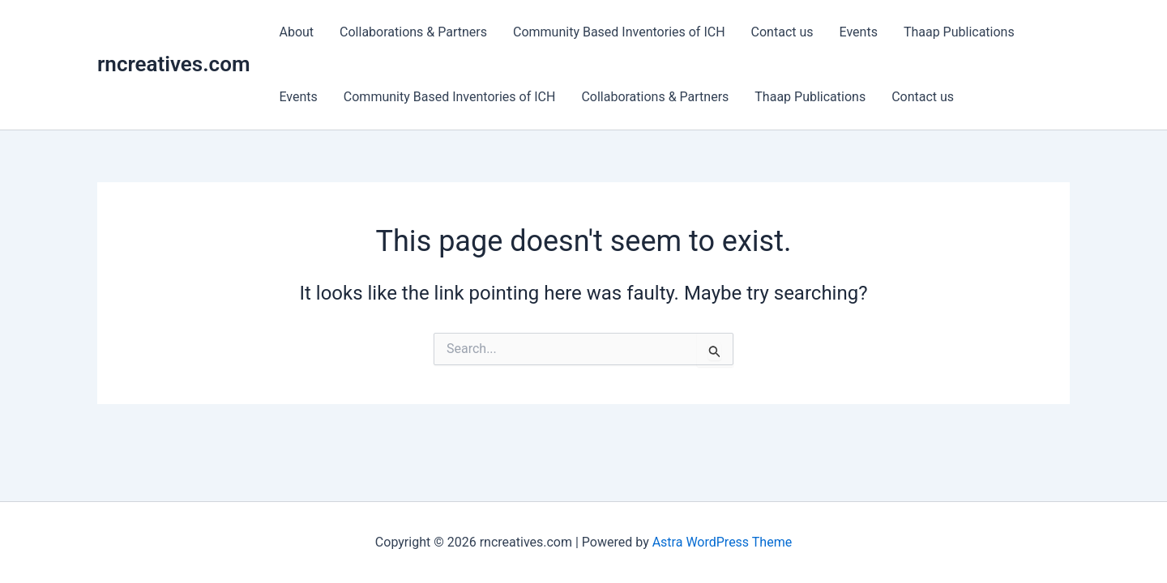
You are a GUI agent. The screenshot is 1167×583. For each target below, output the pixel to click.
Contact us (782, 32)
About (296, 32)
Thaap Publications (959, 32)
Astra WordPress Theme (722, 542)
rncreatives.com (173, 64)
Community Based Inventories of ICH (619, 32)
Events (859, 32)
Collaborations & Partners (413, 32)
